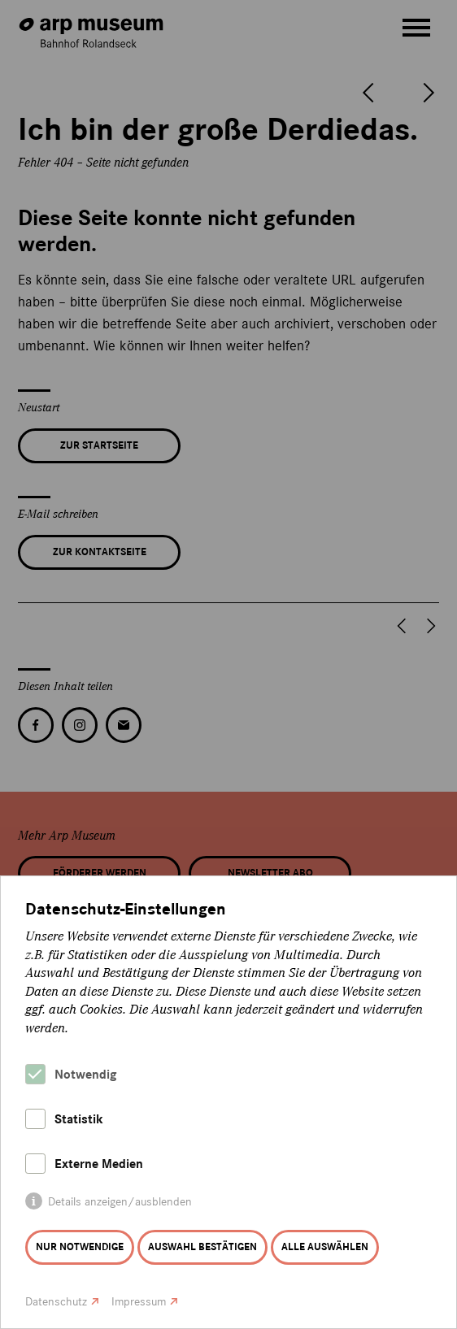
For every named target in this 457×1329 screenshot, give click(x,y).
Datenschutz (56, 1302)
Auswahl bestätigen (202, 1246)
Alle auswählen (324, 1246)
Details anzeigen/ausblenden (120, 1202)
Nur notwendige (80, 1246)
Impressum (138, 1302)
